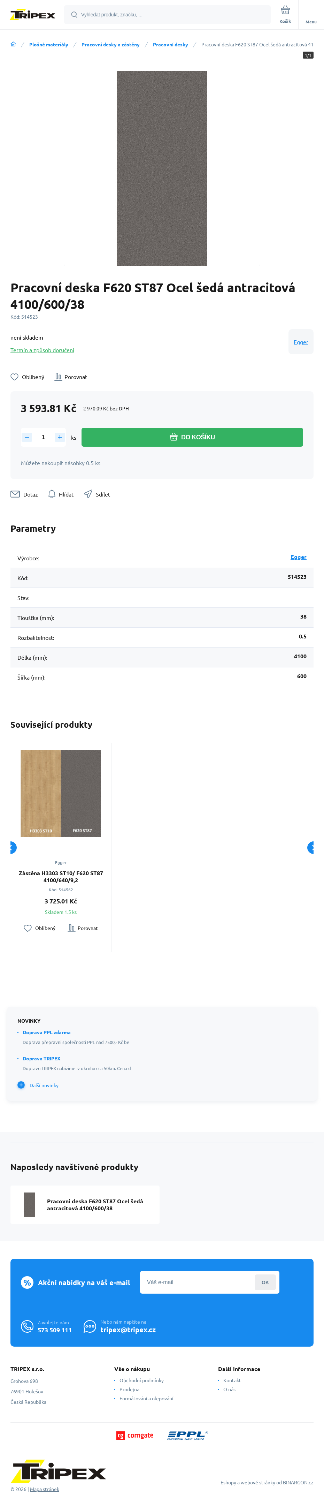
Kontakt (232, 1380)
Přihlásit (265, 1282)
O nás (229, 1389)
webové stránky (258, 1482)
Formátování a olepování (146, 1398)
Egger (301, 341)
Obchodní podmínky (141, 1380)
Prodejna (129, 1389)
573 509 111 (55, 1330)
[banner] (32, 15)
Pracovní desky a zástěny (111, 44)
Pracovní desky (170, 44)
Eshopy (228, 1482)
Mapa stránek (44, 1489)
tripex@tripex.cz (128, 1329)
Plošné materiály (48, 44)
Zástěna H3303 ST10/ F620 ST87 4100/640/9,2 (61, 877)
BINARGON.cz (298, 1482)
